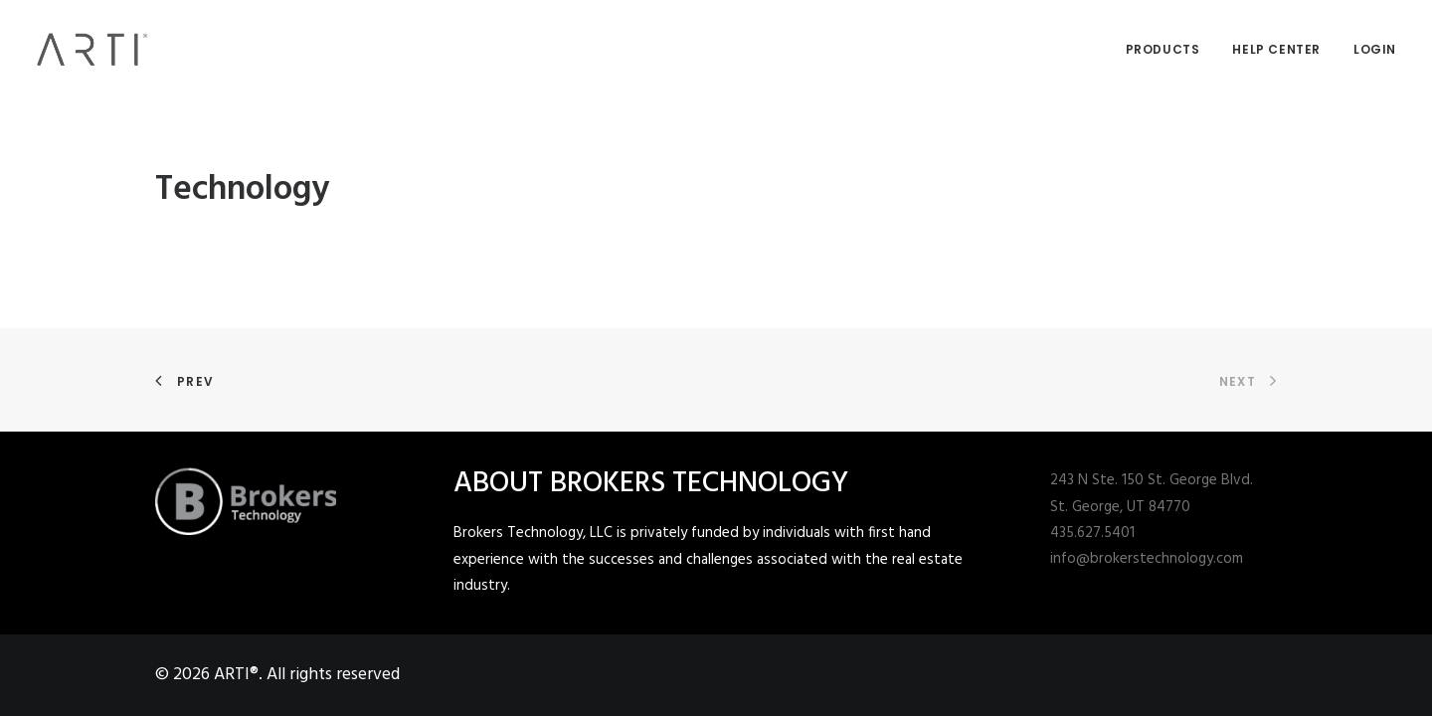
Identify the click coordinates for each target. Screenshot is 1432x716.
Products (1163, 49)
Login (1374, 49)
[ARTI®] (92, 49)
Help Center (1276, 49)
